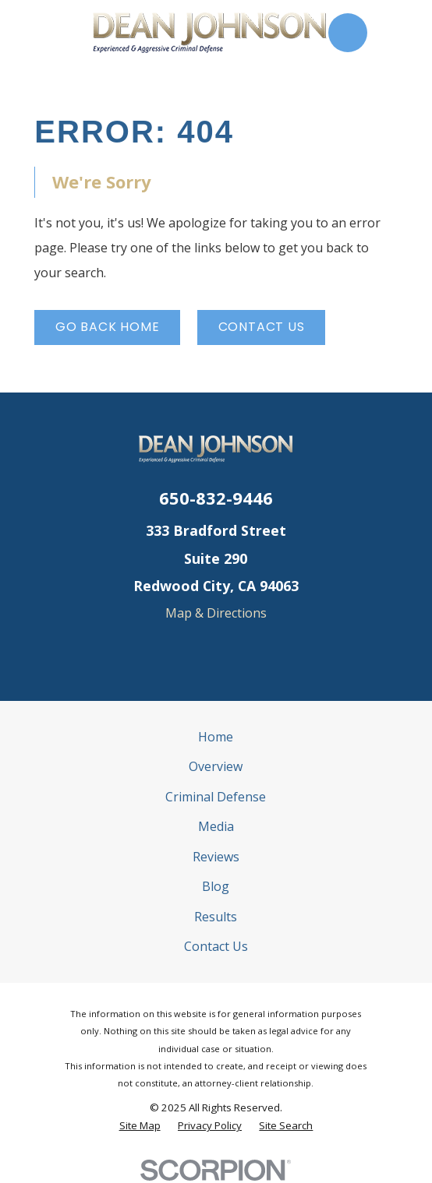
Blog (215, 886)
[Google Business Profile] (181, 648)
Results (215, 916)
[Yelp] (216, 648)
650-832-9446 (216, 497)
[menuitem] (140, 1126)
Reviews (216, 856)
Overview (216, 766)
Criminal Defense (215, 796)
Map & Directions (216, 612)
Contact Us (261, 327)
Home (215, 736)
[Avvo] (250, 648)
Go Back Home (107, 327)
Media (216, 826)
